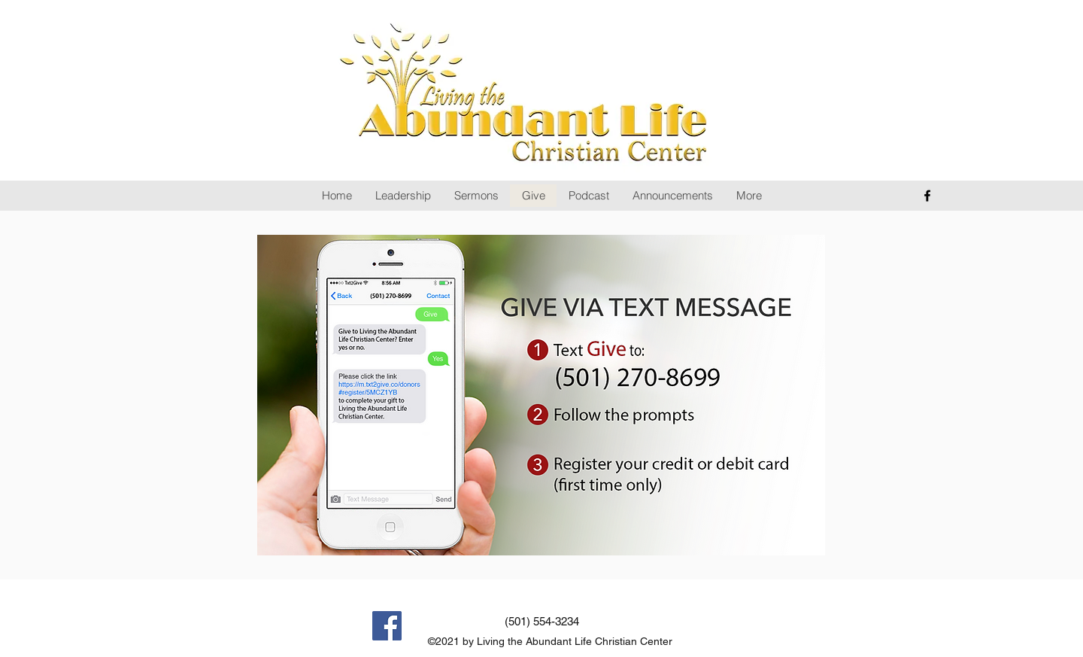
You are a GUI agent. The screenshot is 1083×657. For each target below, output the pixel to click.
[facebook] (927, 195)
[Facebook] (387, 625)
